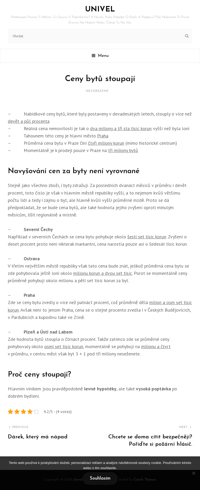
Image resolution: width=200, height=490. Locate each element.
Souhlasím (100, 478)
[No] (193, 473)
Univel (100, 9)
